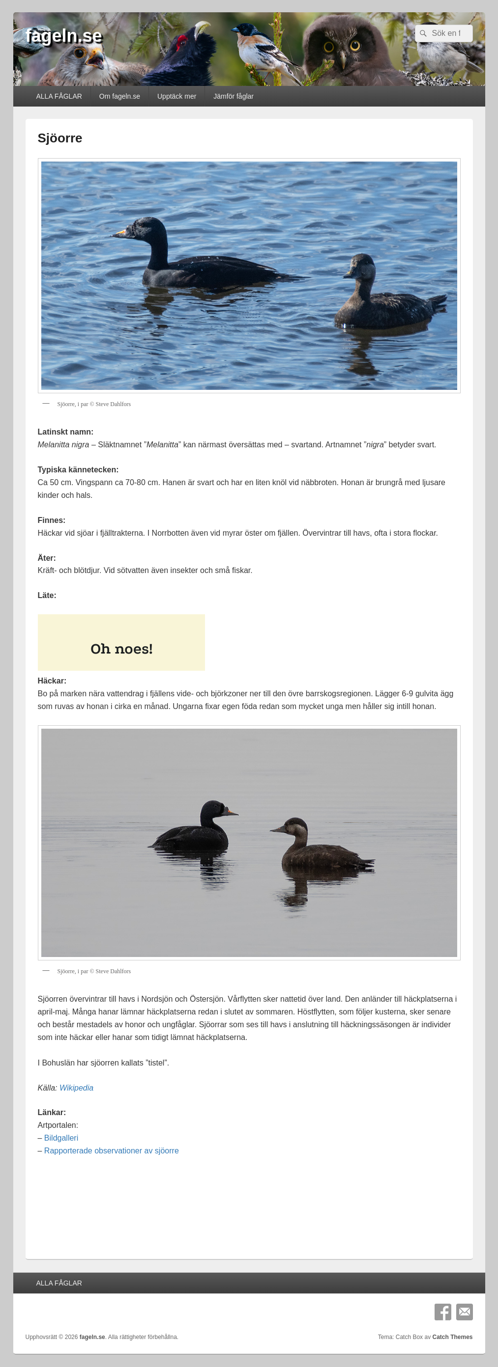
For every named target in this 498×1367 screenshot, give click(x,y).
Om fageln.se (119, 96)
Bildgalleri (61, 1138)
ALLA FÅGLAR (59, 96)
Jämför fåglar (233, 96)
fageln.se (64, 36)
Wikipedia (76, 1088)
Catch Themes (452, 1337)
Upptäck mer (176, 96)
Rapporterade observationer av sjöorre (111, 1151)
